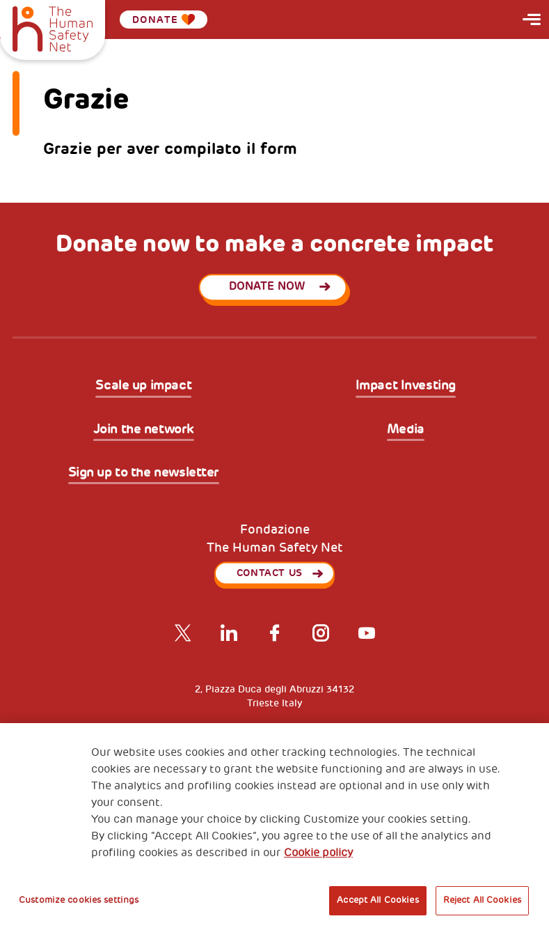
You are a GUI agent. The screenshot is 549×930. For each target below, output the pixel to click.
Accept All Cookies (377, 900)
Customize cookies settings (78, 900)
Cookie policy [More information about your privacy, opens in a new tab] (318, 853)
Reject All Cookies (482, 900)
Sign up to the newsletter (144, 473)
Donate (163, 19)
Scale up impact (143, 386)
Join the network (143, 429)
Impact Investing (406, 386)
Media (405, 429)
